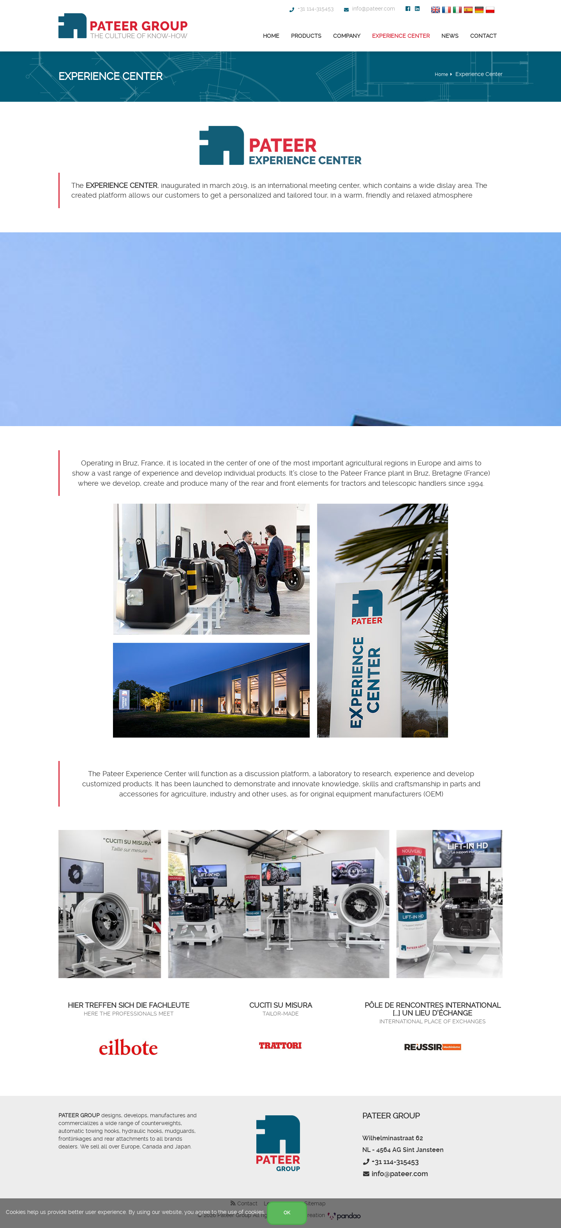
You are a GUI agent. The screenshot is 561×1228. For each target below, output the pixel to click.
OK (287, 1213)
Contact (483, 36)
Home (271, 36)
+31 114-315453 (310, 8)
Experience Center (401, 36)
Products (306, 36)
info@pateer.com (369, 8)
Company (346, 36)
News (450, 36)
